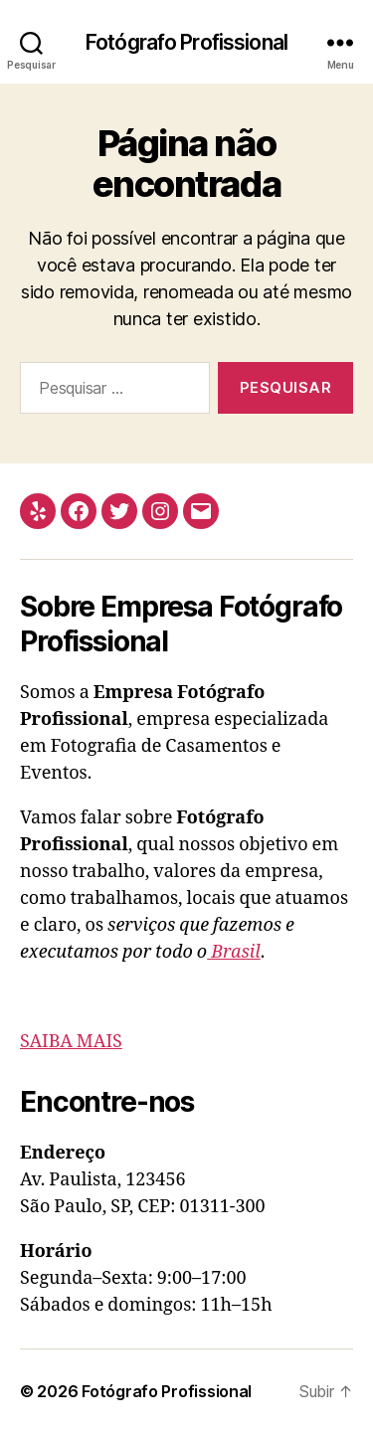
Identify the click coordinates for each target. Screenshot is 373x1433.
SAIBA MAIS (71, 1041)
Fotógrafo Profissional (186, 42)
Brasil (234, 952)
